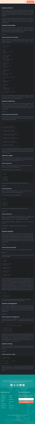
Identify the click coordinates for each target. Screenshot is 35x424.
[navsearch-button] (25, 2)
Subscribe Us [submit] (26, 402)
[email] (26, 399)
